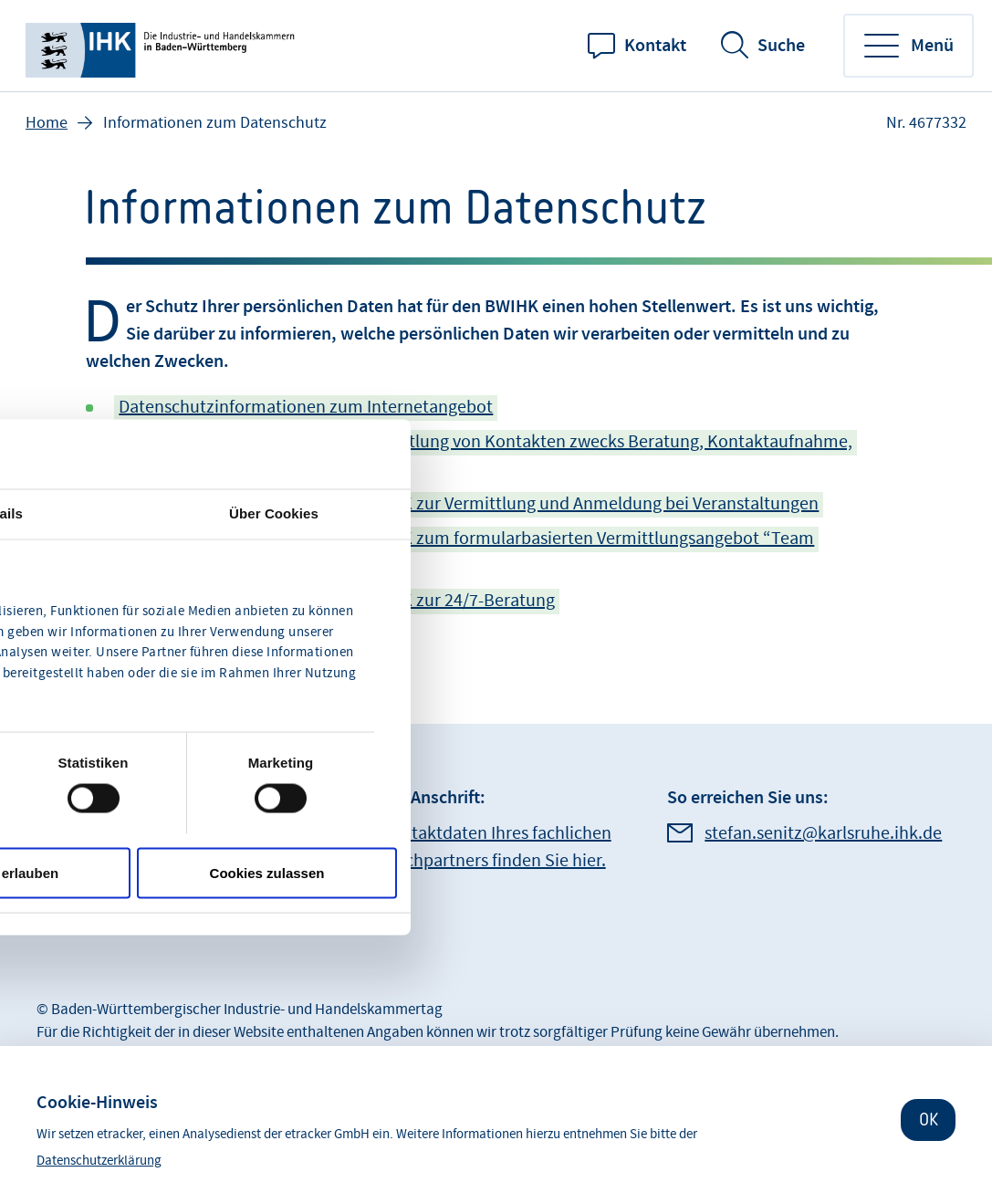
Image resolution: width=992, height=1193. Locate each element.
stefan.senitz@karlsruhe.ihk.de (823, 833)
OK (928, 1119)
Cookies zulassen (267, 872)
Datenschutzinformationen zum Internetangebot (306, 407)
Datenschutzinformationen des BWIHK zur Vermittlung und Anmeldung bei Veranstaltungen (469, 504)
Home (47, 122)
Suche (781, 46)
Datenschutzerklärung (99, 1160)
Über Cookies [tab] (273, 513)
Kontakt (655, 46)
